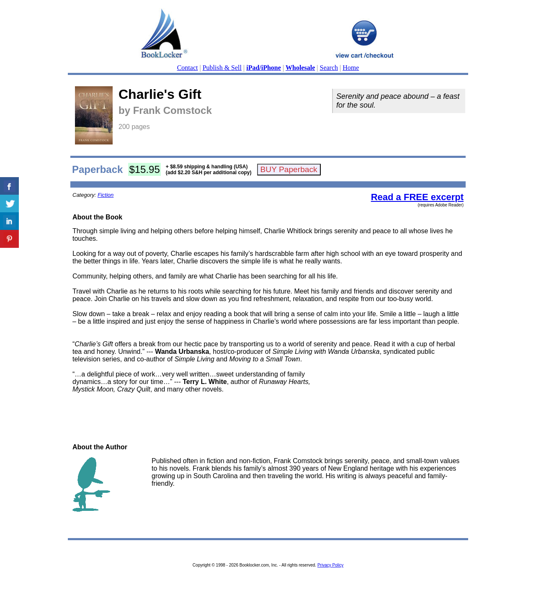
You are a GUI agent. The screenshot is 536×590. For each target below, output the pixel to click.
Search (329, 67)
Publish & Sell (222, 67)
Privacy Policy (330, 565)
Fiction (105, 195)
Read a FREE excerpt (417, 197)
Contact (187, 67)
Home (351, 67)
